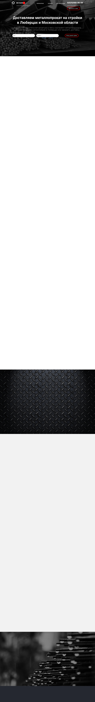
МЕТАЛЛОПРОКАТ (40, 3)
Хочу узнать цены (71, 35)
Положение (44, 37)
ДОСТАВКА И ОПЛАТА (60, 3)
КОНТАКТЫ (50, 3)
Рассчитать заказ (73, 8)
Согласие (51, 37)
